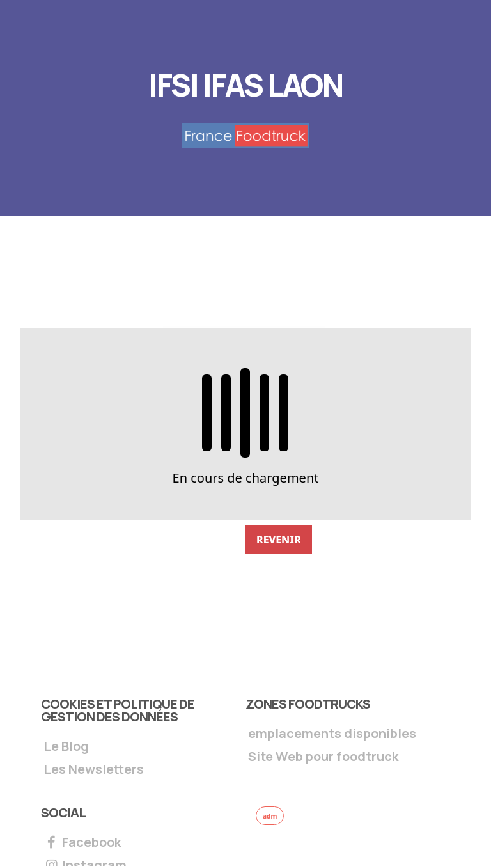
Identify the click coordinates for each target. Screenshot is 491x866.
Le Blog (66, 747)
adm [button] (270, 816)
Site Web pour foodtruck (323, 757)
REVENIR (278, 540)
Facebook (82, 843)
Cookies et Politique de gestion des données (117, 710)
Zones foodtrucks (308, 703)
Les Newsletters (93, 770)
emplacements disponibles (332, 734)
